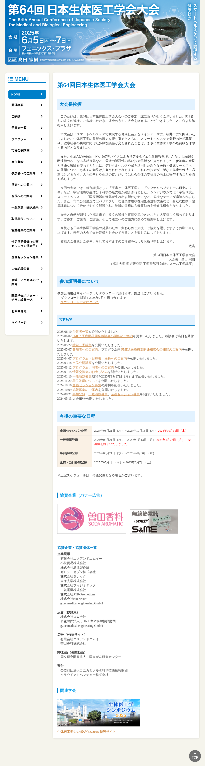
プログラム (80, 367)
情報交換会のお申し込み (90, 372)
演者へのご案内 (103, 367)
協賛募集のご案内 (85, 389)
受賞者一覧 (80, 331)
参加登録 (78, 394)
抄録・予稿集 (82, 345)
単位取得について (85, 381)
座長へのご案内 (116, 358)
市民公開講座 (82, 363)
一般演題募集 (82, 376)
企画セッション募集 (86, 385)
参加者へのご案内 (85, 349)
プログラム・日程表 (86, 358)
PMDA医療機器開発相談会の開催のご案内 (102, 336)
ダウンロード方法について (79, 302)
